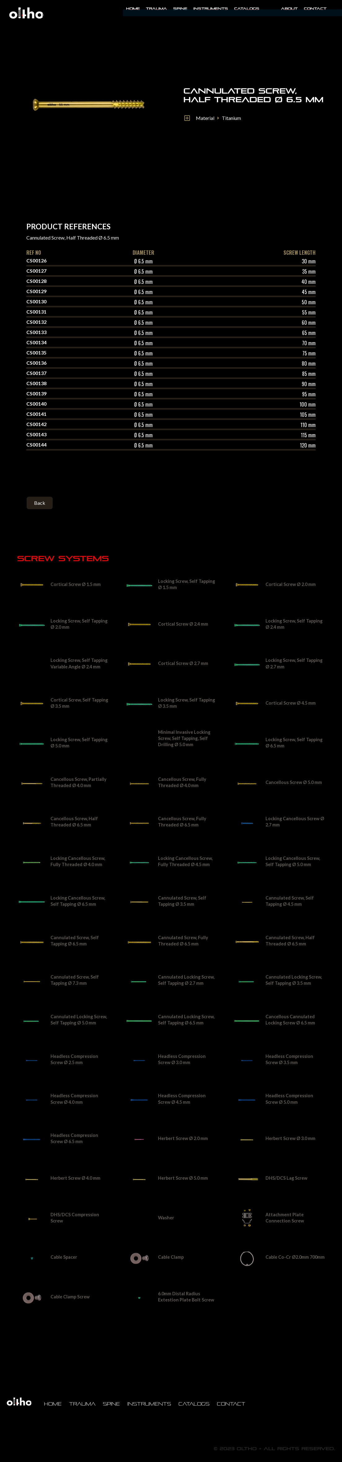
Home (133, 9)
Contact (315, 9)
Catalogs (246, 9)
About (289, 9)
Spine (180, 9)
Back (39, 503)
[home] (26, 13)
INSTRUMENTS (210, 9)
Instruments (149, 1404)
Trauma (156, 9)
